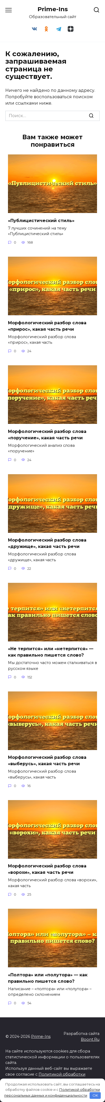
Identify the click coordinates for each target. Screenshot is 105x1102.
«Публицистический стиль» (41, 220)
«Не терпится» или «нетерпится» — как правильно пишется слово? (50, 652)
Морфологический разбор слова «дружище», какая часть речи (47, 543)
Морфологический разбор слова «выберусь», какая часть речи (47, 760)
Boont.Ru (90, 1039)
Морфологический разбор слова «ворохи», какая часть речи (47, 869)
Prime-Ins (52, 9)
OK (95, 1095)
